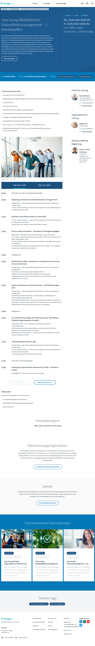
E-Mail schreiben (85, 106)
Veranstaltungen (61, 3)
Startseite (4, 9)
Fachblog (35, 626)
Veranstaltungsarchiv (39, 629)
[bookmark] (67, 15)
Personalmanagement (85, 76)
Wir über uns (52, 618)
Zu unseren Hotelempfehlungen (47, 467)
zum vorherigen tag (20, 382)
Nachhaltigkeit (52, 629)
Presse (50, 626)
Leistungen (46, 3)
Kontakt (66, 618)
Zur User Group (9, 59)
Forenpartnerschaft (39, 622)
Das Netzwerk (37, 618)
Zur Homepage (12, 3)
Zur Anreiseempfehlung (47, 503)
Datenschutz (68, 634)
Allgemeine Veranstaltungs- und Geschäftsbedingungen (71, 624)
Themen (35, 3)
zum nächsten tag (43, 382)
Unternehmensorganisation (35, 76)
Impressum (67, 630)
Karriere (50, 622)
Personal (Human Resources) (66, 76)
